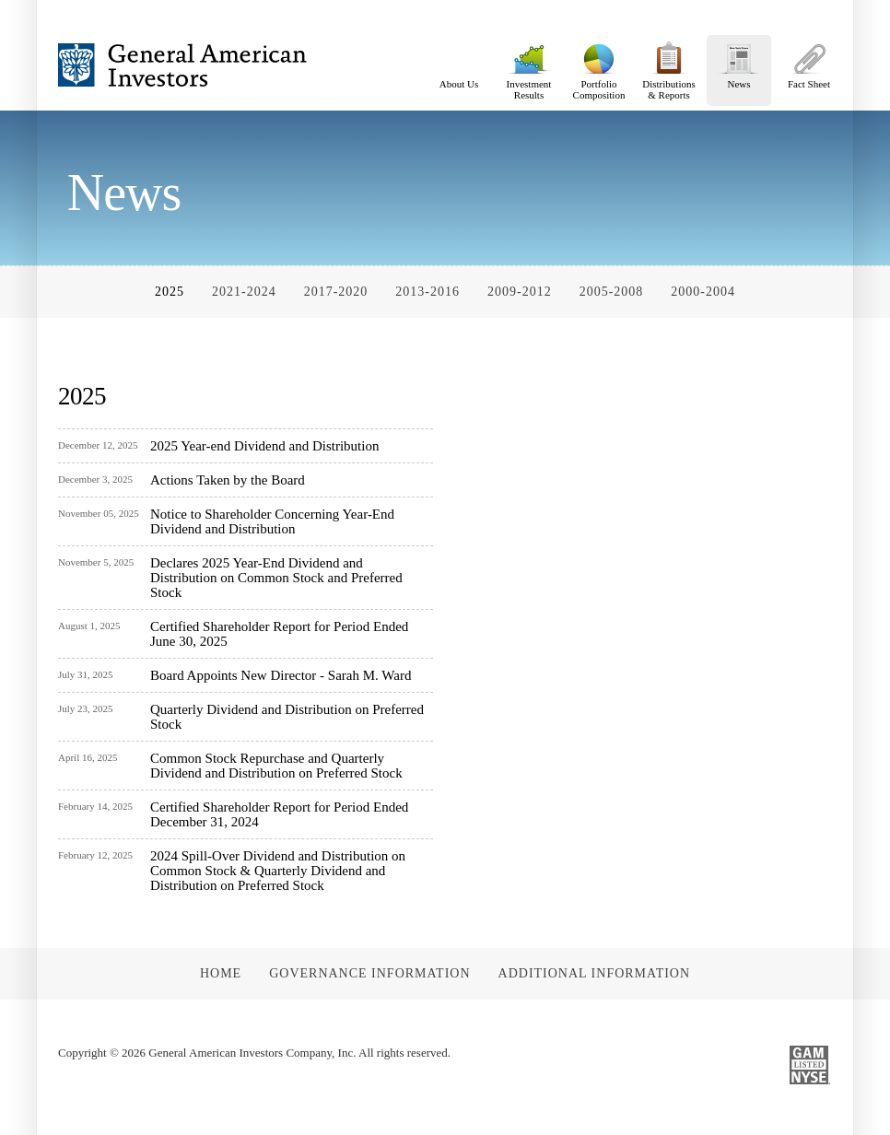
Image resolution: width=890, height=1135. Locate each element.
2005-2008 (612, 291)
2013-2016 (427, 291)
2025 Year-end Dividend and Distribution (264, 446)
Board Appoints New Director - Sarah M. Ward (280, 675)
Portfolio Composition (599, 67)
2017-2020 (336, 291)
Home (220, 973)
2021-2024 (244, 291)
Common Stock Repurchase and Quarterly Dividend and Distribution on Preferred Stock (276, 765)
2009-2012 (519, 291)
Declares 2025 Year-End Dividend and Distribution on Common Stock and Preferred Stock (276, 578)
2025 (169, 291)
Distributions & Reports (669, 67)
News (739, 62)
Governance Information (369, 973)
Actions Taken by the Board (227, 480)
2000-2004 (703, 291)
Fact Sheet (809, 62)
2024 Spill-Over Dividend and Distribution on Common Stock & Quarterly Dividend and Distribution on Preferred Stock (277, 870)
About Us (459, 62)
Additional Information (594, 973)
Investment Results (529, 67)
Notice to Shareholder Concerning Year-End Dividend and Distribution (272, 521)
